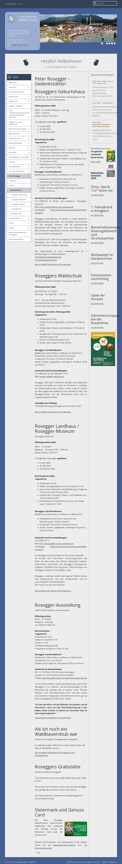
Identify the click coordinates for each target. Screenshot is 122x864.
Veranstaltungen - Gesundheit (19, 157)
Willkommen (13, 82)
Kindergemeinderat (19, 143)
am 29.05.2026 (97, 195)
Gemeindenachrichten (100, 148)
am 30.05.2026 (97, 243)
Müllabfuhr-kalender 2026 (97, 175)
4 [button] (110, 44)
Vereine (19, 223)
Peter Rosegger (19, 176)
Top (38, 852)
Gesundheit (19, 152)
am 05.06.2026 (97, 327)
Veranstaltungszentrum (16, 92)
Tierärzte (12, 162)
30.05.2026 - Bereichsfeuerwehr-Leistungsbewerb (101, 124)
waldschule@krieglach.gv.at (51, 376)
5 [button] (112, 44)
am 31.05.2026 (97, 263)
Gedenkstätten (16, 190)
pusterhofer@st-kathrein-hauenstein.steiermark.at (64, 678)
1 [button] (102, 44)
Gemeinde (19, 87)
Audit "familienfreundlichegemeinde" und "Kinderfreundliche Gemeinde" (19, 114)
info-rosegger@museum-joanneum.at (56, 207)
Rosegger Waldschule (19, 200)
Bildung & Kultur (19, 134)
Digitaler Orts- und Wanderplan (15, 123)
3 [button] (107, 44)
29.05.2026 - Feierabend (102, 103)
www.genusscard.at (43, 848)
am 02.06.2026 (97, 283)
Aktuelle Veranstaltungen (102, 75)
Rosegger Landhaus (18, 204)
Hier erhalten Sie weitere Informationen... (53, 264)
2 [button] (105, 44)
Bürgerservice (19, 101)
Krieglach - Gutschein (16, 106)
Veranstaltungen (19, 167)
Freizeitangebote (19, 218)
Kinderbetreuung (19, 138)
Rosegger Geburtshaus (19, 195)
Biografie (13, 181)
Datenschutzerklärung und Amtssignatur (17, 233)
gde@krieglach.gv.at (20, 45)
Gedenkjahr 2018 (15, 214)
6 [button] (115, 44)
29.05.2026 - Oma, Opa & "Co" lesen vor (102, 82)
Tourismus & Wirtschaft (19, 171)
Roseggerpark (16, 209)
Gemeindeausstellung (16, 239)
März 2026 (95, 161)
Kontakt (19, 228)
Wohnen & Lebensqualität (19, 129)
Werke (12, 185)
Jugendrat (19, 148)
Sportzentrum (19, 97)
